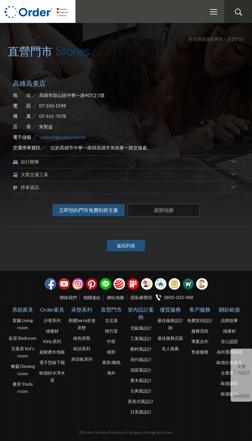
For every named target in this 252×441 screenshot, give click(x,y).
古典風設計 (141, 390)
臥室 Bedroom (22, 338)
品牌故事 (229, 320)
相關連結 (91, 297)
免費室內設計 (241, 369)
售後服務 (199, 352)
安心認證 (229, 341)
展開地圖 (164, 210)
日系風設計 (141, 411)
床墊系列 (81, 309)
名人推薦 (170, 348)
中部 (111, 341)
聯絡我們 (68, 297)
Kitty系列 (52, 341)
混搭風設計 (141, 370)
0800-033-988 (178, 297)
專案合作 (199, 341)
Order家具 (52, 309)
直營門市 (111, 309)
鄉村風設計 (141, 349)
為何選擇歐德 (229, 352)
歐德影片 (229, 393)
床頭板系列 (82, 359)
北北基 (111, 320)
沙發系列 (52, 320)
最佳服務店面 (170, 338)
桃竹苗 (111, 331)
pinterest (91, 284)
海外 (111, 372)
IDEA (147, 284)
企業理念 (229, 372)
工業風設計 (141, 338)
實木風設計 (141, 380)
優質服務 (170, 309)
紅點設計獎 (119, 284)
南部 (111, 352)
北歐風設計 (141, 328)
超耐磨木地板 (52, 352)
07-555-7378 (52, 116)
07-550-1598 (52, 105)
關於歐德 (229, 309)
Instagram (78, 284)
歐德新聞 (229, 383)
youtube (64, 284)
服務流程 (199, 331)
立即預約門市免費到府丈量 (88, 210)
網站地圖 (115, 297)
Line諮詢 (241, 395)
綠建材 (160, 284)
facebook (50, 284)
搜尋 (238, 12)
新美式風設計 (141, 401)
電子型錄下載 (52, 362)
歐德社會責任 (229, 362)
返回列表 (126, 245)
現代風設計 (141, 359)
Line (105, 284)
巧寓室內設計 (202, 284)
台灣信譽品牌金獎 (174, 284)
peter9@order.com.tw (63, 137)
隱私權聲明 (141, 297)
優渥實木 (188, 284)
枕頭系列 (81, 348)
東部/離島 (111, 362)
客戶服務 (199, 309)
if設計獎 (133, 284)
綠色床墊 (81, 338)
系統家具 (22, 309)
